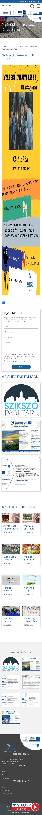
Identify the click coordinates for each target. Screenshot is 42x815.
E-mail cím (7, 336)
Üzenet (6, 342)
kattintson (10, 763)
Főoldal (6, 47)
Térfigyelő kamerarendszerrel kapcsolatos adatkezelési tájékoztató (21, 812)
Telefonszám (8, 331)
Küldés (21, 367)
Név (5, 325)
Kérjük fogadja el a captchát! (14, 361)
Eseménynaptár (20, 47)
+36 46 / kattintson (11, 761)
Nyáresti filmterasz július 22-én (20, 48)
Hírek (3, 772)
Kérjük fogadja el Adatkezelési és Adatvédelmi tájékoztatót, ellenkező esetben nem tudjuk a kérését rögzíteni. (20, 356)
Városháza (5, 775)
